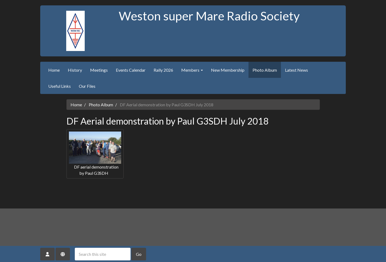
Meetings (99, 69)
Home (54, 69)
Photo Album (265, 69)
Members (192, 69)
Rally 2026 (163, 69)
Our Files (87, 86)
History (75, 69)
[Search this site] (103, 254)
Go (139, 254)
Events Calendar (131, 69)
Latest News (296, 69)
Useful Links (59, 86)
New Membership (227, 69)
